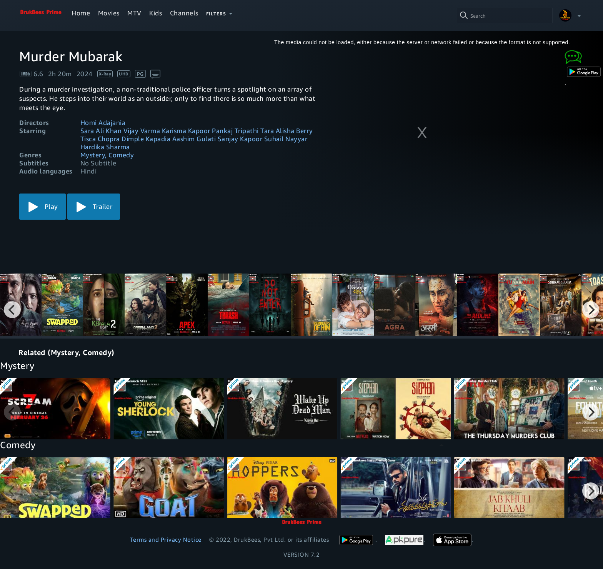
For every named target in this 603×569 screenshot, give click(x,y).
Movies (109, 13)
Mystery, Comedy (107, 155)
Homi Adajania (103, 122)
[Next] (590, 309)
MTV (134, 13)
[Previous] (12, 309)
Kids (155, 13)
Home (81, 13)
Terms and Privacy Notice (166, 539)
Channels (184, 13)
